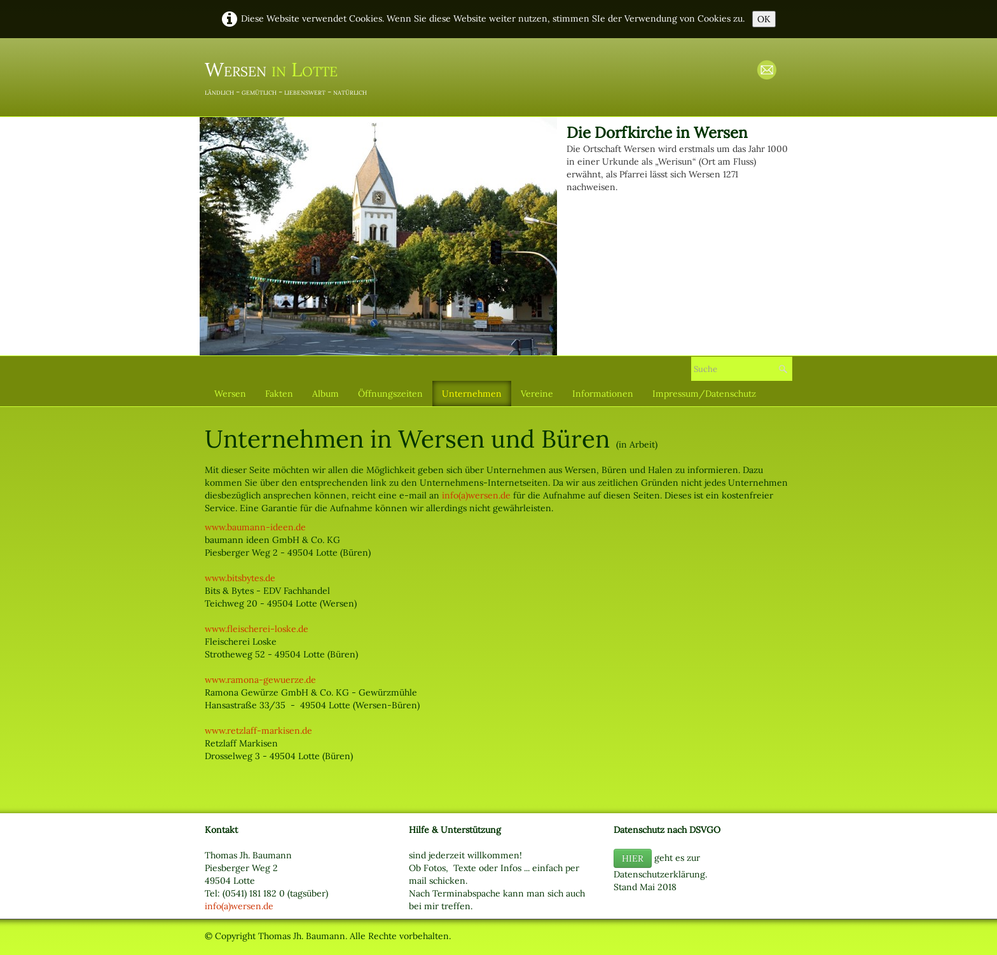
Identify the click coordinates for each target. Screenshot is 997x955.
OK (764, 19)
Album (325, 393)
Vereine (537, 393)
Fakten (279, 393)
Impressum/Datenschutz (704, 393)
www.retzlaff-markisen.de (258, 730)
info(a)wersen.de (476, 495)
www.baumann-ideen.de (255, 527)
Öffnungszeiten (390, 393)
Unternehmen (472, 393)
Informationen (602, 393)
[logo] (290, 76)
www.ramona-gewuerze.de (260, 679)
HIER (632, 858)
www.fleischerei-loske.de (256, 629)
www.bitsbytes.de (240, 578)
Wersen (230, 393)
